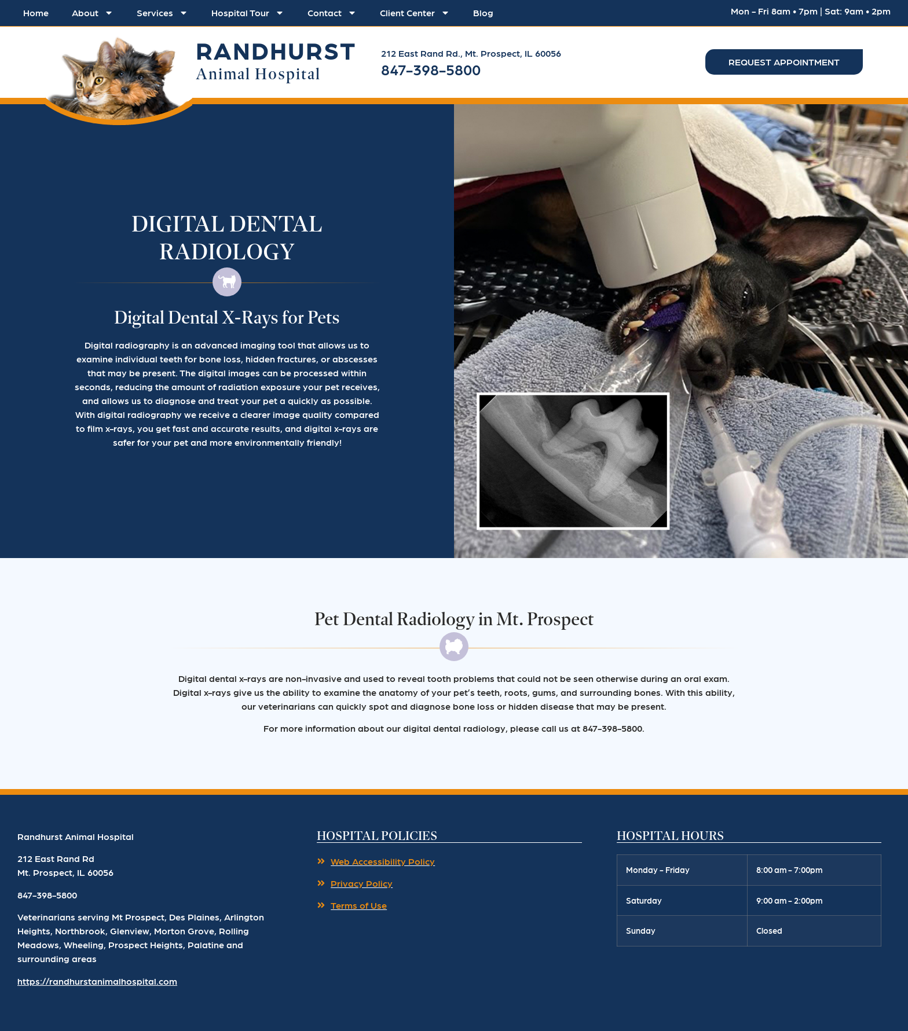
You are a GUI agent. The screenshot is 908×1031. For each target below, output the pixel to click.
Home (36, 12)
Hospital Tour (247, 12)
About (93, 12)
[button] (118, 77)
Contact (332, 12)
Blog (483, 12)
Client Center (415, 12)
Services (162, 12)
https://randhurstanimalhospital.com (97, 980)
